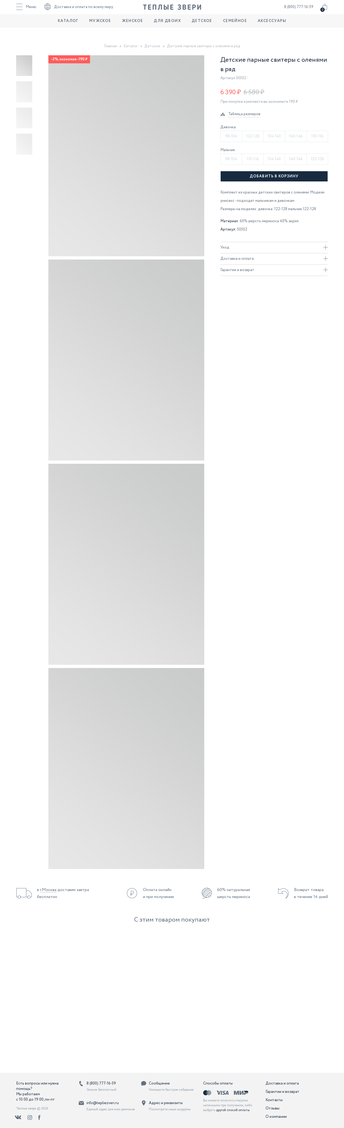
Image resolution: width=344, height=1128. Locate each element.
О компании (276, 1116)
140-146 (296, 136)
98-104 (231, 136)
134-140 (274, 136)
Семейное (235, 31)
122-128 (252, 136)
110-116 (317, 136)
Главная (110, 46)
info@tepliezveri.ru (103, 1103)
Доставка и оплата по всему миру (78, 12)
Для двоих (167, 31)
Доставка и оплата (274, 258)
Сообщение (159, 1083)
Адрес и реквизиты (166, 1103)
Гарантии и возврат (274, 270)
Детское (202, 31)
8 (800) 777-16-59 (298, 12)
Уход (274, 247)
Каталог (68, 31)
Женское (132, 31)
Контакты (274, 1100)
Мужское (100, 31)
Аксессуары (272, 31)
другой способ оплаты (233, 1110)
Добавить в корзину (274, 176)
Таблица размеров (244, 114)
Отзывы (273, 1108)
